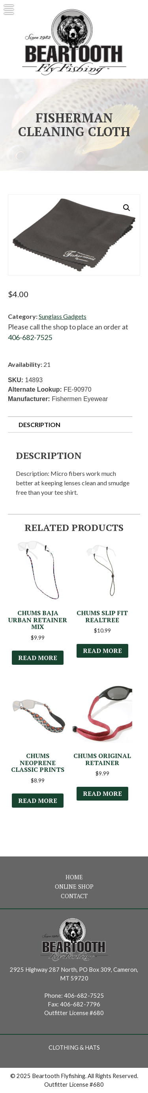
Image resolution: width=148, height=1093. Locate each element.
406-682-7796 (80, 1004)
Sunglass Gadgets (62, 316)
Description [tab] (39, 424)
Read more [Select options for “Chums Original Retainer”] (102, 793)
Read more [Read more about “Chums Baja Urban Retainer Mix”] (37, 657)
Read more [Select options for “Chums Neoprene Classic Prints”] (37, 800)
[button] (127, 208)
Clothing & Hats (74, 1047)
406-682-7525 (30, 337)
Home (74, 877)
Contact (74, 896)
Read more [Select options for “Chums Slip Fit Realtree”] (102, 650)
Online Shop (74, 886)
